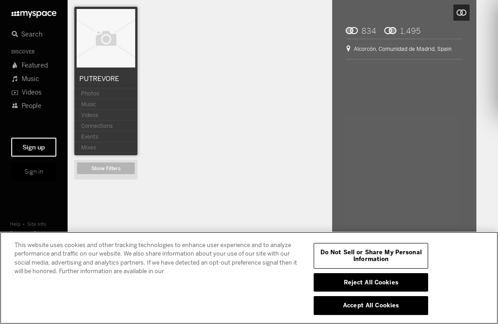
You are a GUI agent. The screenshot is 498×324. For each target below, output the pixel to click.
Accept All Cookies (371, 305)
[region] (249, 278)
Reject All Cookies (371, 282)
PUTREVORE (99, 78)
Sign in (33, 171)
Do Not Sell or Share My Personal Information (371, 255)
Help (15, 223)
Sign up (34, 147)
